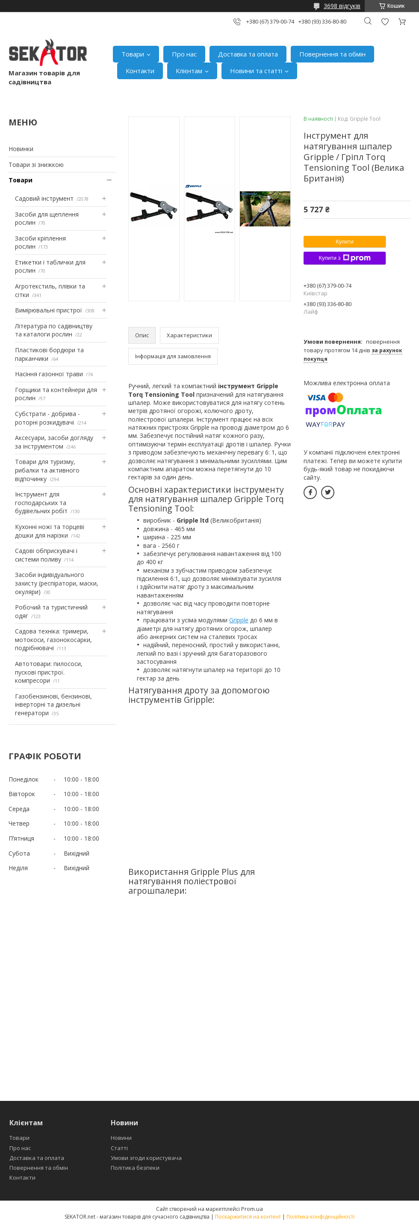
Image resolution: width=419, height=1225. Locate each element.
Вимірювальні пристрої (48, 310)
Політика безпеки (135, 1167)
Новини (121, 1138)
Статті (119, 1148)
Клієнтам (189, 70)
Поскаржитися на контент (248, 1216)
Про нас (184, 54)
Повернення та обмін (332, 54)
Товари (132, 54)
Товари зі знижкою (36, 165)
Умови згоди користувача (146, 1158)
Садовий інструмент (44, 198)
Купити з (344, 258)
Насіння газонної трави (49, 374)
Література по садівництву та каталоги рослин (53, 330)
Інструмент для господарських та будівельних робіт (41, 502)
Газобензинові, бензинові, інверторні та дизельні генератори (53, 704)
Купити (345, 241)
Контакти (140, 70)
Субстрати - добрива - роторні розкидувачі (47, 418)
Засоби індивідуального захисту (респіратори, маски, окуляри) (56, 583)
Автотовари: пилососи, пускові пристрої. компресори (49, 672)
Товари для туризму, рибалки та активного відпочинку (47, 470)
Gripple (238, 620)
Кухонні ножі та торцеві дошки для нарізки (49, 531)
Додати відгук (384, 21)
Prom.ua (252, 1209)
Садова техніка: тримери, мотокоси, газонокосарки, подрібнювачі (53, 639)
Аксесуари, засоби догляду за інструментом (54, 442)
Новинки (21, 149)
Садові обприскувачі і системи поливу (46, 555)
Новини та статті (256, 70)
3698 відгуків (342, 6)
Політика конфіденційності (320, 1216)
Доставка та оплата (248, 54)
